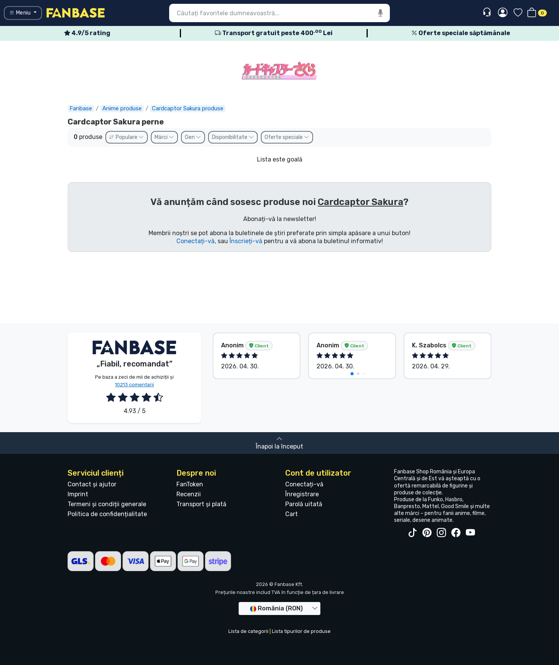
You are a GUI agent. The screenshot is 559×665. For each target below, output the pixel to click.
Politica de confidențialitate (107, 514)
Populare (126, 137)
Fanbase (80, 108)
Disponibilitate (233, 137)
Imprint (78, 494)
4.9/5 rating (87, 33)
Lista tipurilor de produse (301, 631)
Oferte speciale (287, 137)
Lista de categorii (248, 631)
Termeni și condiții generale (107, 504)
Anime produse (122, 108)
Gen (193, 137)
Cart (291, 514)
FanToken (189, 484)
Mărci (164, 137)
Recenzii (188, 494)
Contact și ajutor (92, 484)
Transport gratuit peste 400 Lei (274, 33)
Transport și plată (201, 504)
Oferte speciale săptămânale (460, 33)
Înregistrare (302, 494)
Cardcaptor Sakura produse (187, 108)
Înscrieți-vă (245, 241)
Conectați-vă (195, 241)
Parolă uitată (303, 504)
